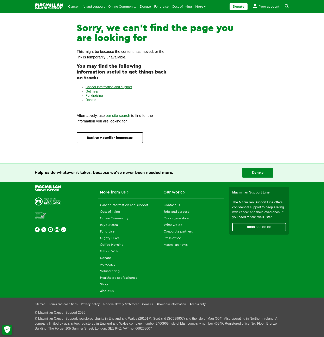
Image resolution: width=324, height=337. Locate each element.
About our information (171, 304)
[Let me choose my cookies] (7, 330)
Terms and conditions (63, 304)
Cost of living (182, 6)
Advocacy (108, 264)
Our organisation (176, 218)
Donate (145, 6)
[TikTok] (63, 229)
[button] (284, 6)
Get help (92, 91)
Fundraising (94, 95)
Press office (172, 238)
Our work (172, 192)
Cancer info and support (86, 6)
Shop (104, 284)
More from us (113, 192)
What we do (173, 225)
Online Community (122, 6)
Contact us (172, 205)
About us (107, 291)
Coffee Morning (112, 244)
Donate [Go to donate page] (238, 6)
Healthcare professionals (118, 277)
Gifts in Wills (109, 251)
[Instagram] (57, 229)
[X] (43, 229)
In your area (109, 225)
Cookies (147, 304)
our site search (118, 116)
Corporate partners (178, 231)
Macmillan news (176, 244)
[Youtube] (50, 229)
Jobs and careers (176, 211)
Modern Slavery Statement (121, 304)
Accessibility (197, 304)
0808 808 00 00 (259, 227)
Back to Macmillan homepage (110, 137)
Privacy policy (90, 304)
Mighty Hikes (109, 238)
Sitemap (40, 304)
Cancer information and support (109, 87)
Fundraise (161, 6)
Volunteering (110, 271)
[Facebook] (37, 229)
